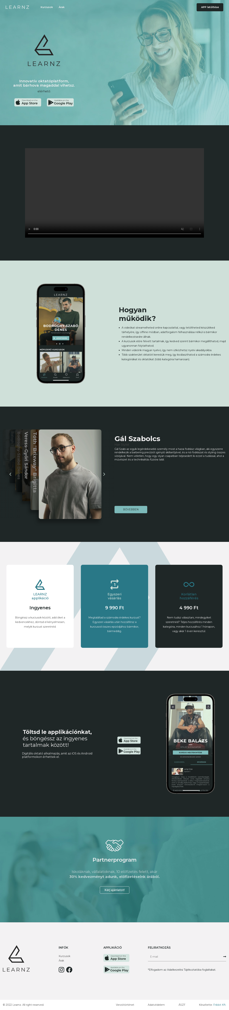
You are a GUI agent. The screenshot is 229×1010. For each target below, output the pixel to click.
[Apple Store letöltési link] (27, 102)
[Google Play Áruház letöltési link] (60, 102)
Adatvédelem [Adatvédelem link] (156, 1004)
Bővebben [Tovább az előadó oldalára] (131, 509)
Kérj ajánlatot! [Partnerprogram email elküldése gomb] (114, 890)
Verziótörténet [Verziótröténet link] (125, 1004)
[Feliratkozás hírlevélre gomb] (224, 957)
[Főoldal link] (17, 7)
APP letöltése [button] (210, 7)
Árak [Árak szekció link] (62, 7)
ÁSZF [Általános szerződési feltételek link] (182, 1004)
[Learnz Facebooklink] (69, 971)
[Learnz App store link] (116, 956)
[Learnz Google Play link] (116, 967)
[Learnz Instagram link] (61, 971)
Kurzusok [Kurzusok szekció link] (47, 7)
